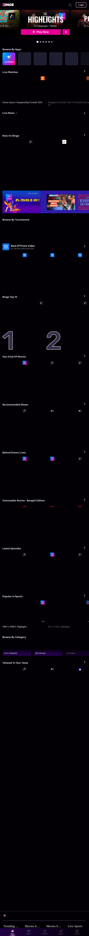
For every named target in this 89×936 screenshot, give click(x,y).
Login (81, 5)
